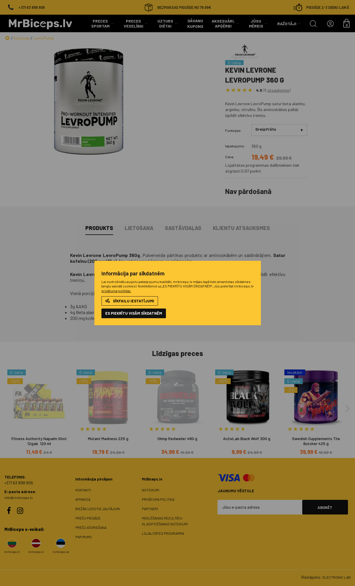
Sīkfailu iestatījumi (129, 301)
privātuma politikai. (116, 291)
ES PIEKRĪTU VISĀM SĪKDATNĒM (133, 313)
